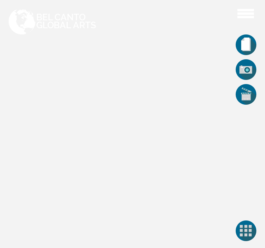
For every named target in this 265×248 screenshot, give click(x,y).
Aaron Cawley (223, 12)
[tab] (246, 44)
